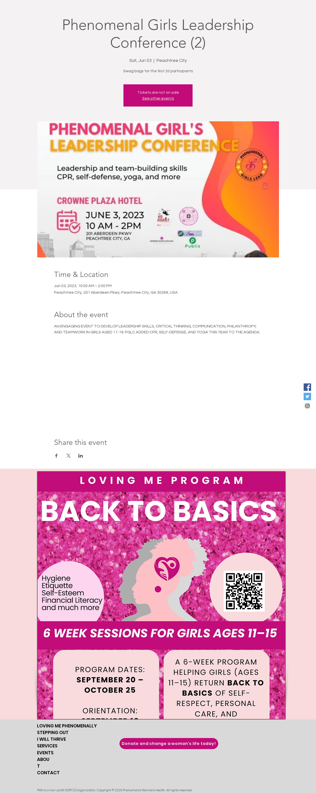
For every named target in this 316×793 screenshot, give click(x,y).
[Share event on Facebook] (56, 456)
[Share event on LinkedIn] (80, 456)
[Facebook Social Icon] (307, 387)
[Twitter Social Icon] (307, 396)
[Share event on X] (68, 456)
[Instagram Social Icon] (307, 406)
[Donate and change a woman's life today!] (168, 743)
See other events (158, 98)
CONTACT (48, 773)
